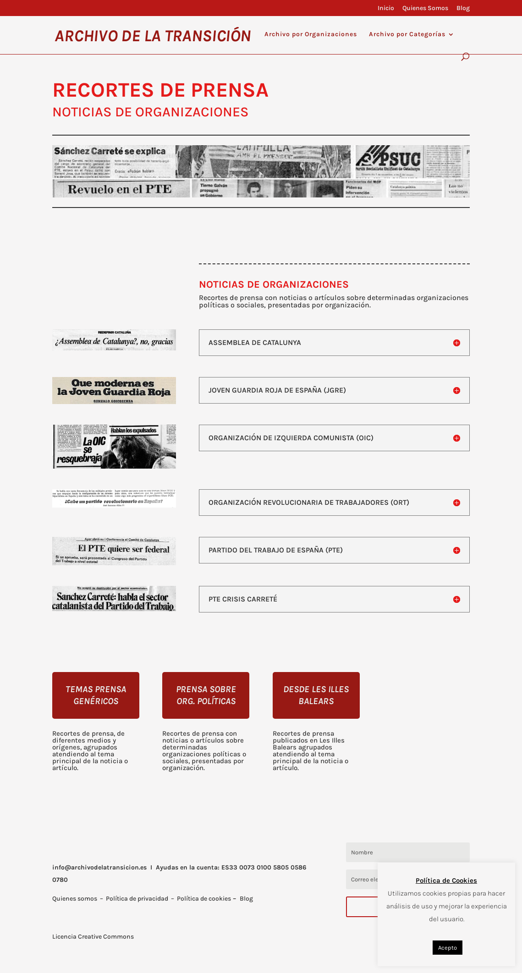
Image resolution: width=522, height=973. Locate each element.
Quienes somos (74, 898)
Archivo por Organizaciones (310, 34)
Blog (463, 8)
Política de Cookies (446, 880)
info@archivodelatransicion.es (99, 867)
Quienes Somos (425, 8)
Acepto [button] (447, 947)
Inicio (386, 8)
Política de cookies (204, 898)
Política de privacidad (137, 898)
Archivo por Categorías (407, 34)
